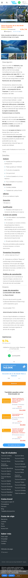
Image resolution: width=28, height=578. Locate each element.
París (2, 524)
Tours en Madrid (6, 481)
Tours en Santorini (20, 479)
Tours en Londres (6, 455)
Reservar (14, 383)
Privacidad (4, 539)
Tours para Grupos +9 (7, 502)
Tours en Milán (19, 461)
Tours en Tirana (19, 482)
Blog (2, 509)
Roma (3, 526)
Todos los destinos (20, 493)
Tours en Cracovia (20, 488)
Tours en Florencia (6, 486)
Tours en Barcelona (7, 468)
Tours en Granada (6, 495)
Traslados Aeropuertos (8, 511)
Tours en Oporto (6, 471)
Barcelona (4, 519)
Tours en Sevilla (6, 484)
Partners (3, 506)
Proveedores (5, 504)
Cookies (3, 543)
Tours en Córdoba (20, 490)
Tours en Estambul (7, 492)
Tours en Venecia (20, 464)
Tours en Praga (19, 469)
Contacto (4, 541)
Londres (3, 521)
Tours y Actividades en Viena (9, 20)
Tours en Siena (19, 472)
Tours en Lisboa (5, 474)
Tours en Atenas (6, 489)
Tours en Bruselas (20, 485)
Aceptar (4, 575)
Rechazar (11, 575)
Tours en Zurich (19, 458)
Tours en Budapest (20, 467)
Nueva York (4, 528)
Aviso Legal (4, 536)
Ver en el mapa (17, 31)
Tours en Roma (5, 461)
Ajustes (18, 575)
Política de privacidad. (13, 572)
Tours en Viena (19, 455)
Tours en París (5, 458)
